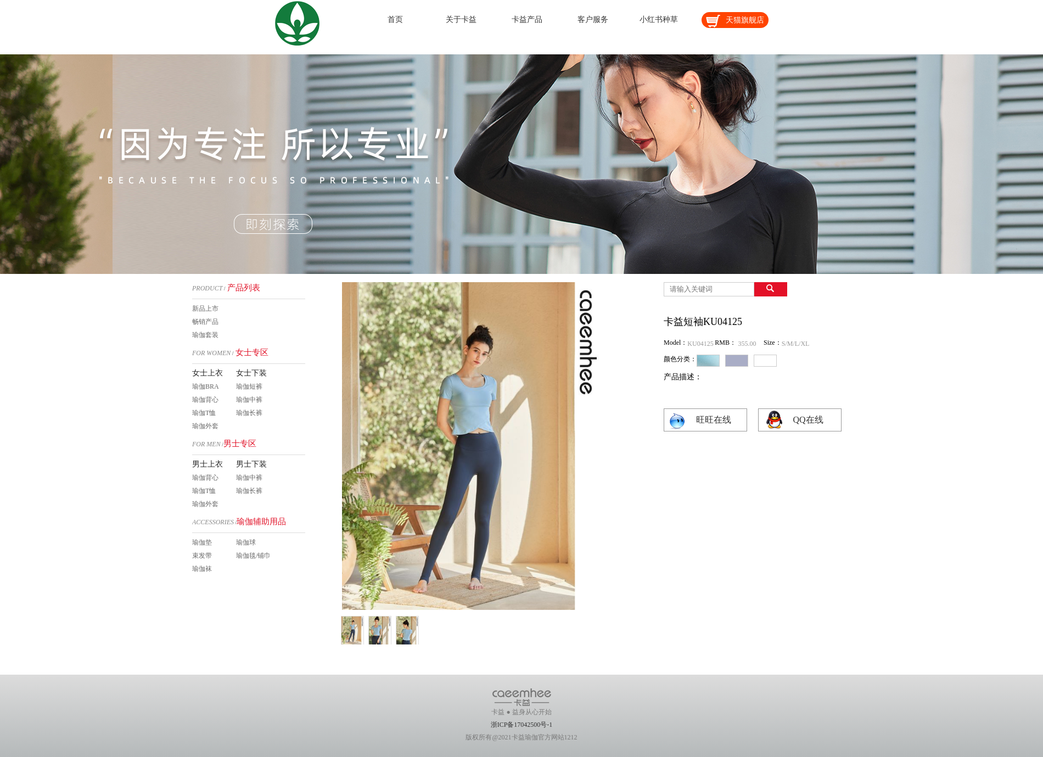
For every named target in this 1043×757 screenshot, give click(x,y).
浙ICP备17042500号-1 (522, 724)
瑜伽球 (246, 542)
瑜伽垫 (202, 542)
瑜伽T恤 (204, 413)
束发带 (202, 555)
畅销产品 (205, 322)
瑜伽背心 (205, 399)
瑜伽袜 (202, 569)
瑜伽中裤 (249, 399)
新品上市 (205, 308)
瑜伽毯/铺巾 (253, 555)
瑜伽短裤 (249, 386)
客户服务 (592, 19)
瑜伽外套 (205, 426)
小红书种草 (659, 19)
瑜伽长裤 (249, 413)
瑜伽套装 (205, 335)
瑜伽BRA (205, 386)
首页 (395, 19)
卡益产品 (527, 19)
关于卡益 (461, 19)
